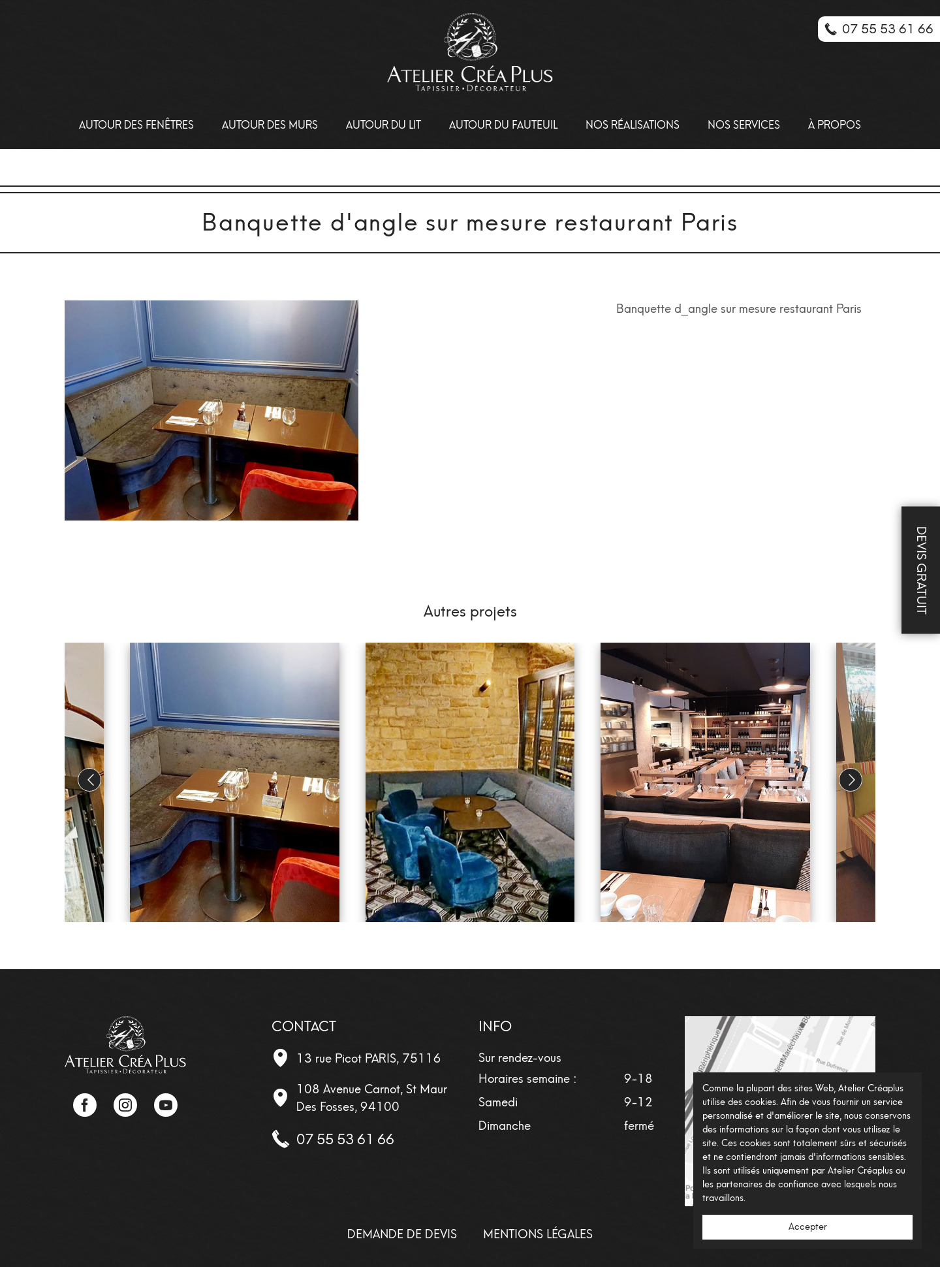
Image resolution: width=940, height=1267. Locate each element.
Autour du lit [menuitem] (383, 125)
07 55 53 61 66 (345, 1139)
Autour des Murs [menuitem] (270, 125)
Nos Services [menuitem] (744, 125)
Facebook (85, 1105)
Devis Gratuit (921, 570)
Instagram (125, 1105)
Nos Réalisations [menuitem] (633, 125)
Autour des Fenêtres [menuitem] (136, 125)
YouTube (166, 1105)
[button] (850, 780)
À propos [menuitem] (834, 125)
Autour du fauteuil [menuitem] (503, 125)
